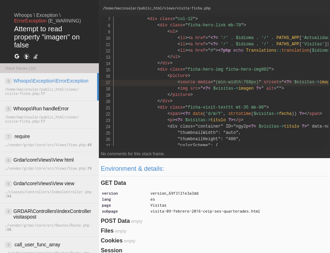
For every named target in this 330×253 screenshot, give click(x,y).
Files (107, 231)
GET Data (113, 183)
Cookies (111, 241)
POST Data (115, 221)
